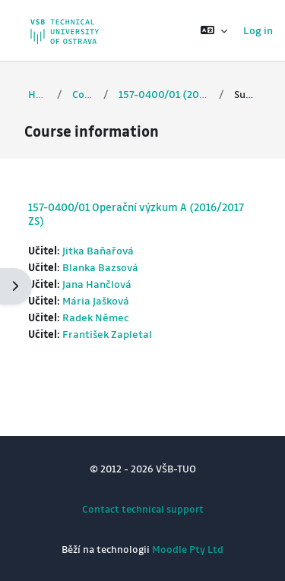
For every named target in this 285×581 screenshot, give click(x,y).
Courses (82, 93)
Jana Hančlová (96, 283)
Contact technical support (143, 508)
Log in (258, 30)
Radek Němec (95, 317)
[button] (214, 30)
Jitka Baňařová (98, 250)
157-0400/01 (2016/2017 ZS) (164, 93)
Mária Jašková (95, 300)
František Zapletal (107, 333)
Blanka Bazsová (100, 267)
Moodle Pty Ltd (187, 548)
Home (37, 93)
